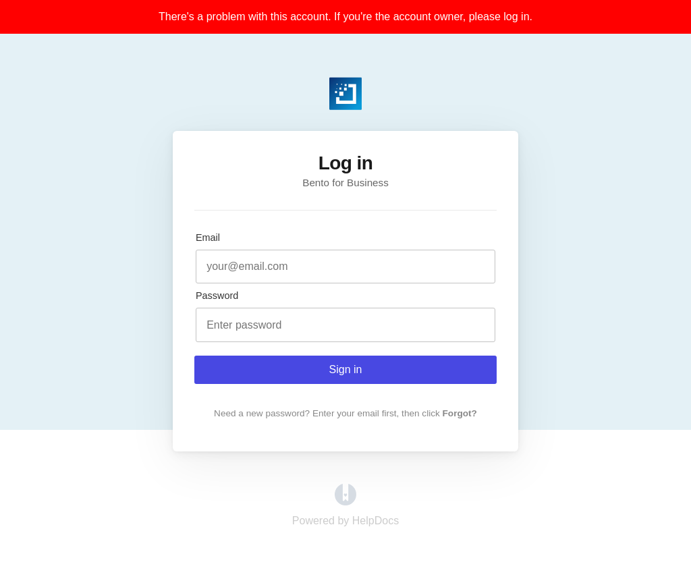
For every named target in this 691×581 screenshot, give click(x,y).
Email (208, 237)
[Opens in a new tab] (345, 501)
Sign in (345, 369)
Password (217, 295)
